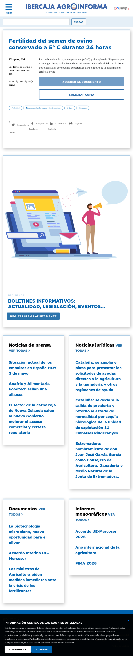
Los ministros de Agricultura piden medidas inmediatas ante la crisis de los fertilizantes (32, 579)
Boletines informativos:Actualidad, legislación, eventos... (56, 303)
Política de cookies (66, 642)
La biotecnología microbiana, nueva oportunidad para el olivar (28, 534)
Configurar (17, 649)
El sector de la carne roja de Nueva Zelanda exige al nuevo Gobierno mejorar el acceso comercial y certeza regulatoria (32, 418)
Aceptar (42, 649)
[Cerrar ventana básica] (128, 620)
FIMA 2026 (86, 563)
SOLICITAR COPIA (81, 94)
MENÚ (9, 13)
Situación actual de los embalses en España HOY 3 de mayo (33, 367)
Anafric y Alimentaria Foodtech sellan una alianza (29, 389)
